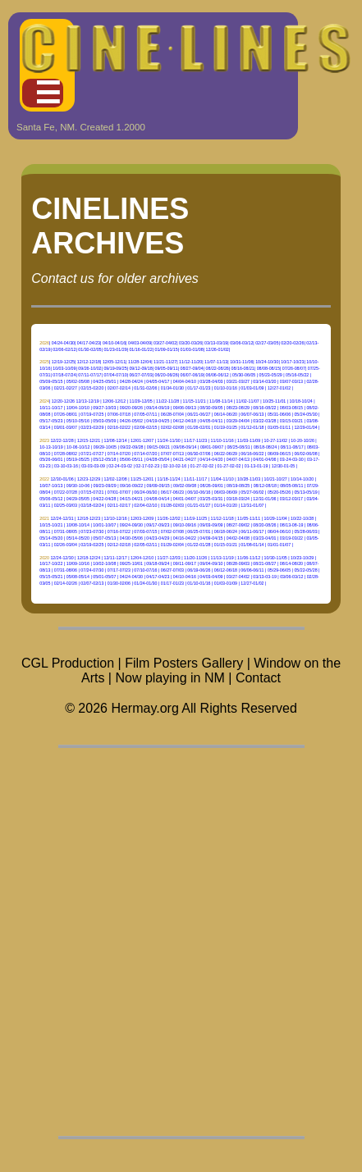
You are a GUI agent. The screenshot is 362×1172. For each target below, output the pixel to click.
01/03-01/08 (192, 349)
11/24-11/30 (169, 440)
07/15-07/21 (91, 492)
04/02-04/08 (238, 538)
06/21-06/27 (198, 414)
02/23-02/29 (91, 427)
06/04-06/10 (279, 531)
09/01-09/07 (211, 447)
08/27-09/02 (238, 524)
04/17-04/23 (88, 342)
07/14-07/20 (119, 453)
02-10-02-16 (174, 465)
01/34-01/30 (172, 387)
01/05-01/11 (279, 427)
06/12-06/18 (225, 570)
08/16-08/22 (264, 407)
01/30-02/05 (89, 349)
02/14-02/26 (65, 583)
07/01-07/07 (119, 492)
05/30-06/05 (243, 374)
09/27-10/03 (104, 407)
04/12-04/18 (184, 420)
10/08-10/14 (77, 524)
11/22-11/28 (167, 401)
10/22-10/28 (302, 518)
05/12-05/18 (104, 459)
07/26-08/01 (65, 414)
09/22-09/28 (131, 447)
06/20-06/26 (165, 374)
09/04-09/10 (210, 563)
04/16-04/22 (184, 538)
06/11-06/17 (252, 531)
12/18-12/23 (88, 518)
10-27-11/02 (275, 440)
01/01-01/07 (279, 544)
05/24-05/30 (305, 414)
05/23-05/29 (270, 374)
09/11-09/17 (184, 563)
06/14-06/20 (225, 414)
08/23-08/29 (238, 407)
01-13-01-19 (256, 465)
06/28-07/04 (172, 414)
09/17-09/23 (157, 524)
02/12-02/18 (119, 544)
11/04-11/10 (222, 479)
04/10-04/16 (114, 342)
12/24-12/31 (61, 518)
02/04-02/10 (145, 505)
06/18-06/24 (225, 531)
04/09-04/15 (210, 538)
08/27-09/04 (192, 368)
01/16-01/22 (140, 349)
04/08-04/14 (157, 498)
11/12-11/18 (222, 518)
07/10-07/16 (145, 570)
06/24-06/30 (145, 492)
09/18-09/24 (157, 563)
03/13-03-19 (264, 576)
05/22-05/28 (305, 570)
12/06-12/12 (114, 401)
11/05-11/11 (248, 518)
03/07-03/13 (291, 381)
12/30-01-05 (283, 465)
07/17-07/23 (119, 570)
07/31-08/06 (65, 570)
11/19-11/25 (195, 518)
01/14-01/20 (225, 505)
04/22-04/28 (104, 498)
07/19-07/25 (91, 414)
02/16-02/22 (119, 427)
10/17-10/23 (292, 361)
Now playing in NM (169, 678)
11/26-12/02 (169, 518)
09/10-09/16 (184, 524)
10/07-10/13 (50, 485)
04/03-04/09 (139, 342)
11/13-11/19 (222, 557)
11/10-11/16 (222, 440)
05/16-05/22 (297, 374)
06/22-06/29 (225, 453)
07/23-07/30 (91, 531)
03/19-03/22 (291, 538)
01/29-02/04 (172, 544)
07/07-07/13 (172, 453)
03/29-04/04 (238, 420)
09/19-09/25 (114, 368)
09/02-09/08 (184, 485)
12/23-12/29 (88, 479)
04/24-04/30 (63, 342)
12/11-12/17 (114, 557)
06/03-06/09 (225, 492)
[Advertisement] (181, 942)
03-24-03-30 (292, 459)
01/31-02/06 (145, 387)
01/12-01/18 (252, 427)
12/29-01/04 (305, 427)
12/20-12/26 (63, 401)
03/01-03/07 (65, 427)
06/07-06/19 (192, 374)
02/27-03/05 (266, 342)
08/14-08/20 (291, 563)
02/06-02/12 (64, 349)
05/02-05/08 (77, 381)
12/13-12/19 (87, 401)
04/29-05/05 (77, 498)
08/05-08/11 (291, 485)
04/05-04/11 (210, 420)
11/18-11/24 (169, 479)
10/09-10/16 (77, 563)
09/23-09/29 (105, 485)
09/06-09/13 (184, 407)
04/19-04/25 (157, 420)
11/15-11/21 (194, 401)
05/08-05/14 (77, 576)
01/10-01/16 (225, 387)
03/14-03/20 (264, 381)
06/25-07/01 (198, 531)
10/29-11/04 (275, 518)
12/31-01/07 (252, 505)
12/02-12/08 (114, 479)
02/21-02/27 (65, 387)
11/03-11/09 (248, 440)
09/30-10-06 (77, 485)
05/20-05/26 (279, 492)
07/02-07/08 (172, 531)
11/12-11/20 (190, 361)
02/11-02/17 (119, 505)
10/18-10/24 (301, 401)
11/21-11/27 (165, 361)
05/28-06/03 (305, 531)
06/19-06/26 (198, 570)
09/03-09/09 (210, 524)
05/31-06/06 (279, 414)
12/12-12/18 (88, 361)
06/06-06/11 (252, 570)
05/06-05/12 (50, 498)
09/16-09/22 (131, 485)
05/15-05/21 (50, 576)
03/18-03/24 (238, 498)
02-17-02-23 (147, 465)
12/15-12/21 (88, 440)
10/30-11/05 (275, 557)
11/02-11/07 (247, 401)
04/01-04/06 (264, 459)
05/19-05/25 (77, 459)
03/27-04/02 (165, 342)
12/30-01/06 (61, 479)
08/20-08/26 (264, 524)
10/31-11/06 (241, 361)
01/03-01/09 (252, 387)
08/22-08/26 (217, 368)
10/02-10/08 (104, 563)
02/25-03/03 (65, 505)
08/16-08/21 (242, 368)
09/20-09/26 (131, 407)
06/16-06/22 (252, 453)
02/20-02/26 (292, 342)
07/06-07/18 (119, 414)
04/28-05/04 (157, 459)
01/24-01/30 (145, 583)
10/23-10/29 (302, 557)
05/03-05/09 (104, 420)
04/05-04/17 (157, 381)
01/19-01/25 (225, 427)
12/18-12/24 (88, 557)
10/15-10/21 (50, 524)
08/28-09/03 (238, 563)
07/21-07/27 (91, 453)
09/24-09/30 (131, 524)
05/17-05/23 (50, 420)
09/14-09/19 (157, 407)
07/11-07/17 (89, 374)
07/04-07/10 (114, 374)
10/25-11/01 (274, 401)
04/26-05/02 (131, 420)
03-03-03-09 (93, 465)
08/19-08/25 (238, 485)
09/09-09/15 (158, 485)
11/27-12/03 (169, 557)
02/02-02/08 (172, 427)
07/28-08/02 (65, 453)
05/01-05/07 (104, 576)
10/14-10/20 (302, 479)
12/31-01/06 (264, 498)
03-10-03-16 (66, 465)
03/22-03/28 (264, 420)
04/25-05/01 (104, 381)
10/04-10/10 (77, 407)
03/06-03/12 (241, 342)
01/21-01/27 (198, 505)
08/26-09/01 (211, 485)
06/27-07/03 (140, 374)
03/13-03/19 (215, 342)
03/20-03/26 (190, 342)
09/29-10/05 (105, 447)
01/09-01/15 (165, 349)
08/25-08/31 (238, 447)
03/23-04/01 (264, 538)
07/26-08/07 (293, 368)
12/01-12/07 (142, 440)
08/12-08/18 (265, 485)
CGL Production (67, 663)
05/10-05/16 (77, 420)
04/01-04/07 (184, 498)
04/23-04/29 (157, 538)
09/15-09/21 (158, 447)
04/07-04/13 (238, 459)
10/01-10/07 (104, 524)
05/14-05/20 (50, 538)
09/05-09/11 (165, 368)
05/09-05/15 (50, 381)
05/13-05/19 (305, 492)
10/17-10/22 (50, 563)
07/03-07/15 (145, 531)
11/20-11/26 (195, 557)
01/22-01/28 (198, 544)
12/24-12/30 (61, 557)
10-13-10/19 (50, 447)
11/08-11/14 (220, 401)
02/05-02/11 (145, 544)
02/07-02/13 (91, 583)
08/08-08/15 (268, 368)
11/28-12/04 (139, 361)
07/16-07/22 (119, 531)
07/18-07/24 (64, 374)
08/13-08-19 (291, 524)
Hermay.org (146, 708)
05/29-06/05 (279, 570)
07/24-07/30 (91, 570)
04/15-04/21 (131, 498)
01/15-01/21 (225, 544)
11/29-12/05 (141, 401)
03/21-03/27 (238, 381)
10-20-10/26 (302, 440)
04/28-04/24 (131, 381)
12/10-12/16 (114, 518)
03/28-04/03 (210, 381)
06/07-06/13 (252, 414)
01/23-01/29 (114, 349)
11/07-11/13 (215, 361)
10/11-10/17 (50, 407)
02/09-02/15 (145, 427)
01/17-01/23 (198, 387)
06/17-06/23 (172, 492)
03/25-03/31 (210, 498)
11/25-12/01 (142, 479)
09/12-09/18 (140, 368)
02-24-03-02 (120, 465)
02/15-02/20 (91, 387)
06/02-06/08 (305, 453)
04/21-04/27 (184, 459)
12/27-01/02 (279, 387)
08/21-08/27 (264, 563)
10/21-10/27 (275, 479)
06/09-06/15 (279, 453)
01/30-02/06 (119, 583)
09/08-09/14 (184, 447)
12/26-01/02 (217, 349)
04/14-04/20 (210, 459)
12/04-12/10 (142, 557)
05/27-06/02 (252, 492)
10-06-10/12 (77, 447)
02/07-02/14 (119, 387)
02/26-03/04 (65, 544)
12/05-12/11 (114, 361)
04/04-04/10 (184, 381)
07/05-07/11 (145, 414)
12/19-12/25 (63, 361)
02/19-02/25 (91, 544)
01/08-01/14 (252, 544)
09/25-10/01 (131, 563)
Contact (258, 678)
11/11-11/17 (195, 479)
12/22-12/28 (61, 440)
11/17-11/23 (195, 440)
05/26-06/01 (50, 459)
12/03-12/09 (142, 518)
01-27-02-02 (202, 465)
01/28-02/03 (172, 505)
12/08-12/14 (114, 440)
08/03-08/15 (291, 407)
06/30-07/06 (198, 453)
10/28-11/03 (248, 479)
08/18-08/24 (265, 447)
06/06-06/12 (217, 374)
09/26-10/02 (89, 368)
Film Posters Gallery (184, 663)
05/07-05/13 (104, 538)
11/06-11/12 (248, 557)
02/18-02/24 (91, 505)
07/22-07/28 (65, 492)
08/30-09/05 (210, 407)
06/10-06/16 (198, 492)
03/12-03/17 (291, 498)
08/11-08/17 (291, 447)
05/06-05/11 (131, 459)
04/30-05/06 (131, 538)
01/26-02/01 (198, 427)
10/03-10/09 (64, 368)
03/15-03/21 (291, 420)
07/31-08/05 (65, 531)
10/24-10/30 (266, 361)
